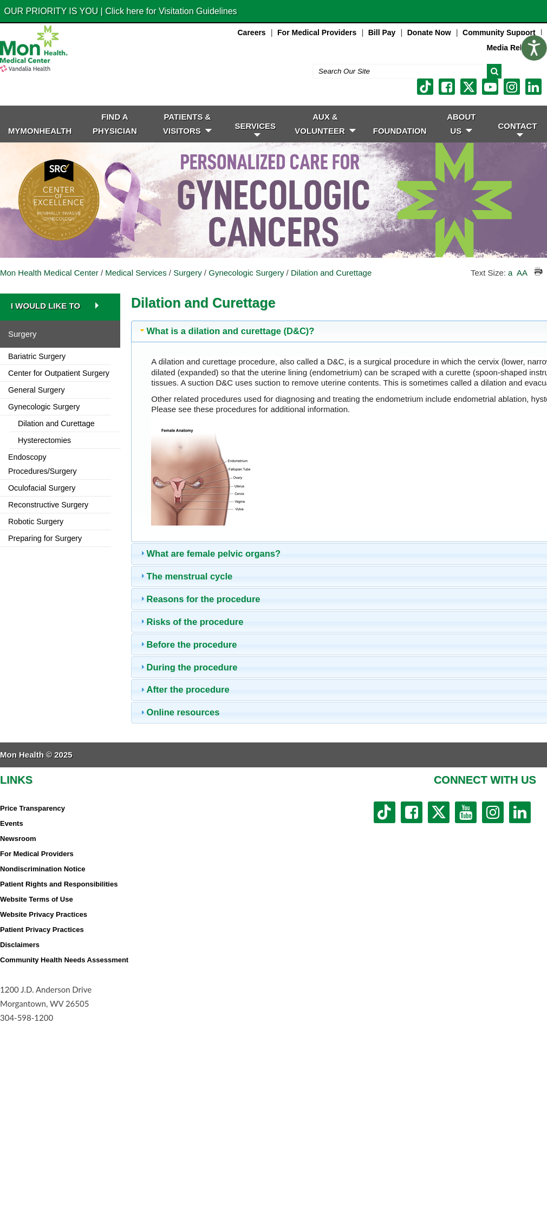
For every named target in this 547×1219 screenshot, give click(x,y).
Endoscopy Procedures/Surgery (42, 464)
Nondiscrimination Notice (42, 869)
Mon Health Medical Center (49, 272)
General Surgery (36, 390)
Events (11, 823)
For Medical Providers (316, 32)
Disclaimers (20, 945)
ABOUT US (461, 123)
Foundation (400, 130)
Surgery (187, 272)
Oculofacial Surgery (41, 488)
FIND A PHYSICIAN (115, 123)
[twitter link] (468, 87)
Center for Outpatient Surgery (58, 373)
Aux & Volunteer (325, 123)
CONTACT (517, 128)
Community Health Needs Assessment (64, 960)
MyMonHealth (39, 130)
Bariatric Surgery (37, 356)
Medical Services (135, 272)
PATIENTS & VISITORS (187, 123)
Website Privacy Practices (43, 914)
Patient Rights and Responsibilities (59, 884)
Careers (252, 32)
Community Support (499, 32)
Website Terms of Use (36, 899)
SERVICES (255, 128)
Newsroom (18, 839)
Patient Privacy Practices (42, 929)
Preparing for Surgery (45, 538)
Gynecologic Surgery (246, 272)
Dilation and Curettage (331, 272)
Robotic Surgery (35, 521)
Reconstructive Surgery (48, 504)
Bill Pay (382, 32)
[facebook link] (447, 87)
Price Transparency (32, 808)
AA (522, 272)
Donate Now (429, 32)
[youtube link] (490, 87)
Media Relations (515, 47)
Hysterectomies (44, 440)
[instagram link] (512, 87)
